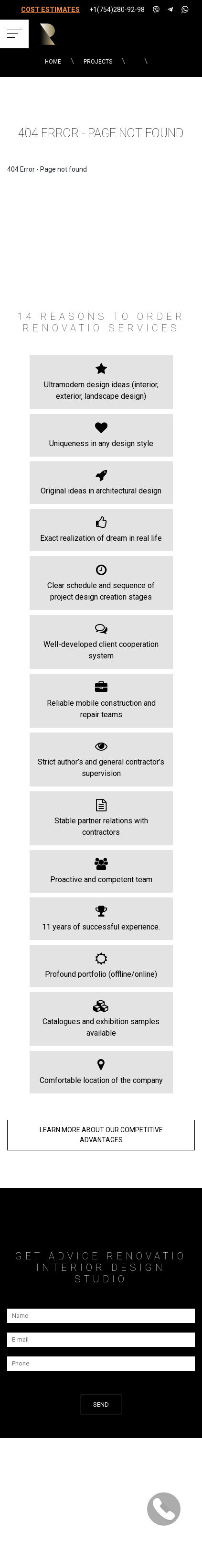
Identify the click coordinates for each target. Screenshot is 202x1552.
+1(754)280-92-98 (117, 9)
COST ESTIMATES (50, 9)
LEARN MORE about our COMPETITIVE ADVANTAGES (101, 1135)
